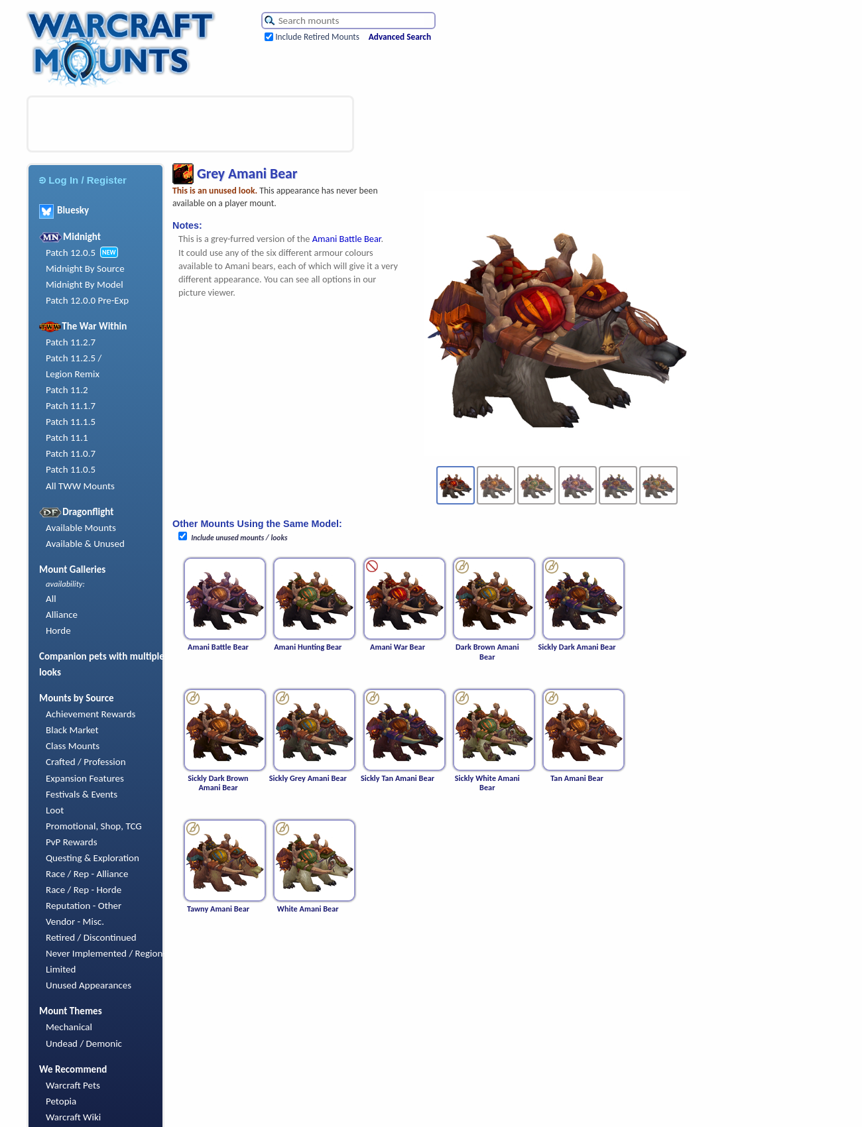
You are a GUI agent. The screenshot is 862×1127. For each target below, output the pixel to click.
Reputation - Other (83, 906)
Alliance (62, 615)
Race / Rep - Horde (83, 890)
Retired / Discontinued (91, 937)
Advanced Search (400, 36)
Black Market (72, 730)
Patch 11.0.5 (70, 469)
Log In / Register (83, 180)
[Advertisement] (190, 124)
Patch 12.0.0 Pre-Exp (87, 300)
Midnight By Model (84, 284)
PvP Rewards (71, 842)
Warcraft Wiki (73, 1117)
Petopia (61, 1101)
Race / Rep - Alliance (87, 874)
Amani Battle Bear (346, 239)
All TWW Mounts (80, 486)
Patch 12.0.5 (70, 253)
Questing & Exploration (92, 858)
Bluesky (64, 210)
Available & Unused (85, 544)
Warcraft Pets (73, 1085)
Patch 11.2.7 (70, 342)
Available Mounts (81, 528)
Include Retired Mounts (317, 36)
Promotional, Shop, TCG (94, 826)
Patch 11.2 (67, 390)
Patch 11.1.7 (70, 406)
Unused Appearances (88, 985)
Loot (55, 810)
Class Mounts (72, 746)
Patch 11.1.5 (70, 422)
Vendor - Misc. (75, 921)
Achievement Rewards (91, 714)
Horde (58, 630)
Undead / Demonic (84, 1043)
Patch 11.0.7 (70, 453)
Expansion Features (85, 778)
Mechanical (69, 1027)
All (51, 599)
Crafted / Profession (86, 762)
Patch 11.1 (67, 438)
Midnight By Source (85, 268)
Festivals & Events (81, 794)
